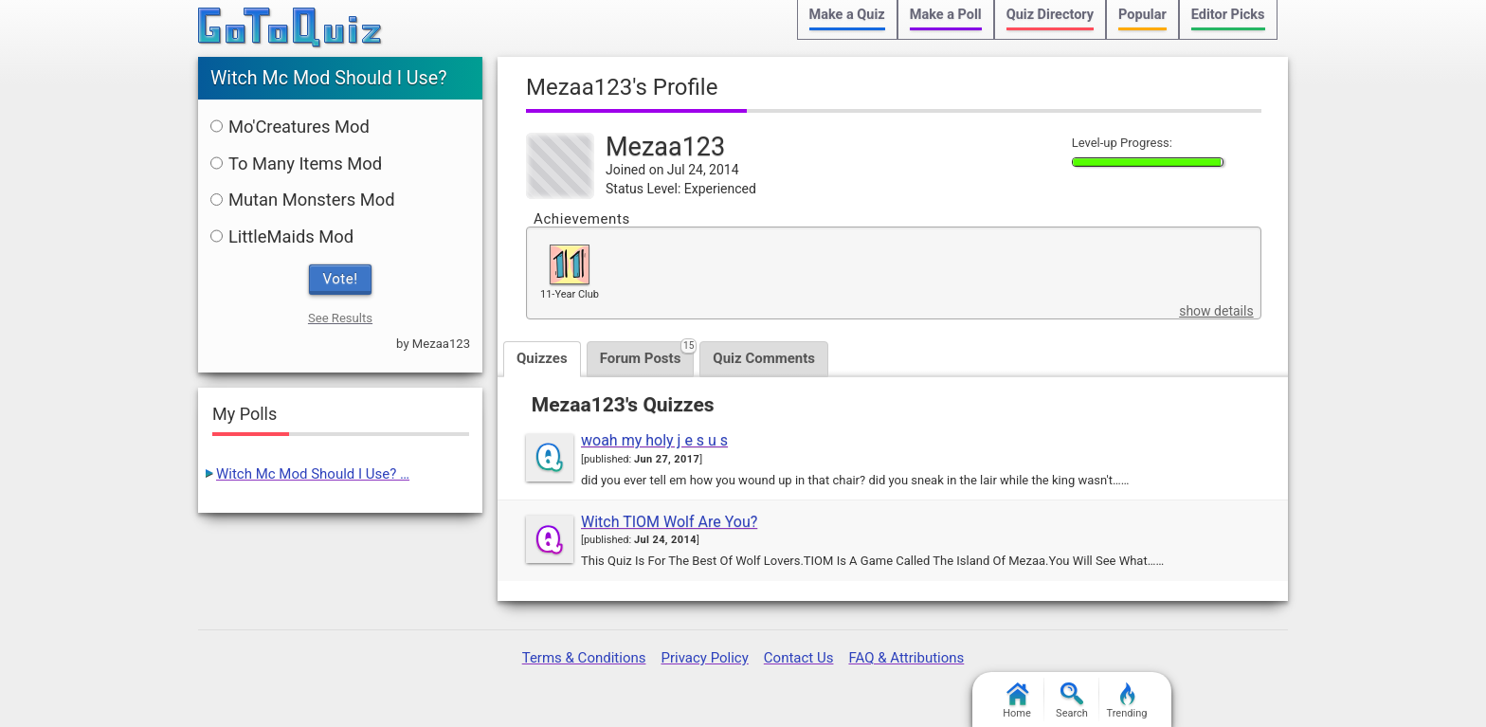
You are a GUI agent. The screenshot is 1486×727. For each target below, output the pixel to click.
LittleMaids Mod (281, 236)
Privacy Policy (704, 657)
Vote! (340, 278)
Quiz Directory (1050, 15)
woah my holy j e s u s (654, 440)
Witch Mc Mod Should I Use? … (312, 473)
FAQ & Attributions (906, 657)
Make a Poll (946, 15)
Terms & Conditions (584, 657)
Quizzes (542, 358)
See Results (340, 318)
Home (1017, 700)
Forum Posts (647, 354)
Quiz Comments (764, 358)
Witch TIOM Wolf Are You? (669, 522)
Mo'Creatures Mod (290, 126)
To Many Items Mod (296, 163)
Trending (1127, 700)
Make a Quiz (847, 15)
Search (1072, 700)
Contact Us (799, 657)
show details (1216, 310)
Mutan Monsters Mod (302, 199)
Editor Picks (1228, 15)
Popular (1142, 15)
